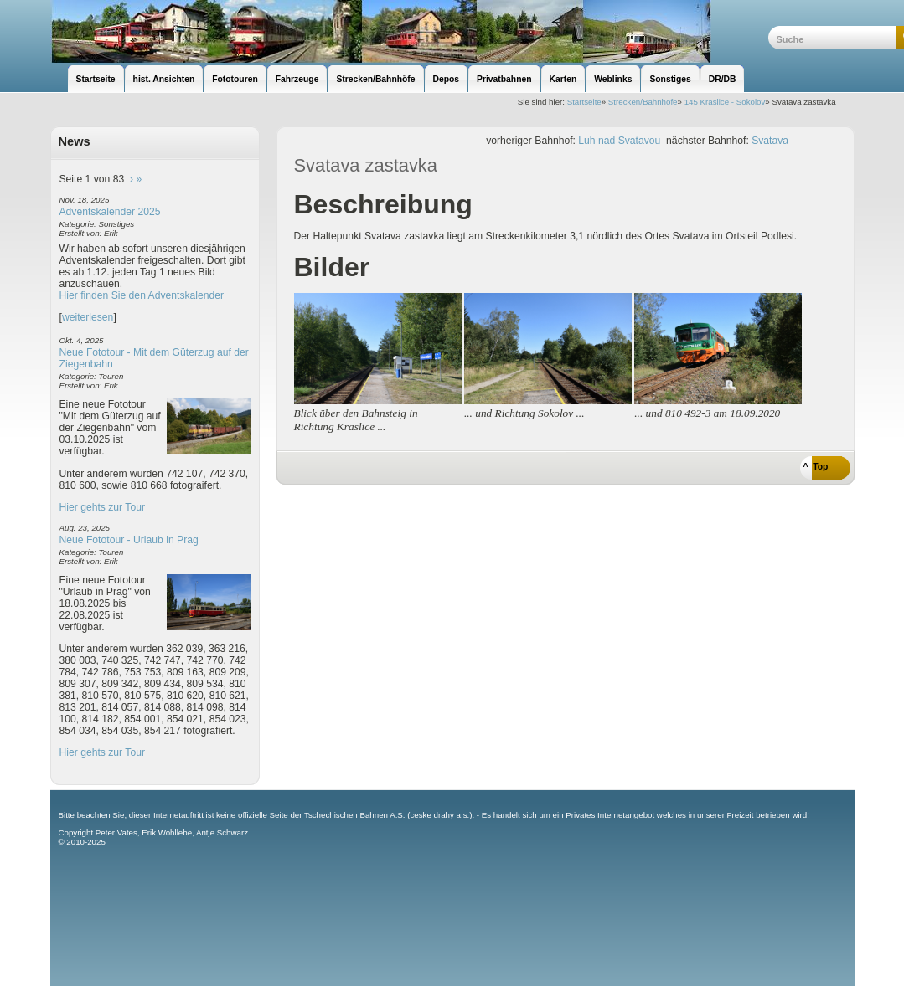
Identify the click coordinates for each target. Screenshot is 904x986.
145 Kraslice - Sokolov (725, 101)
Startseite (584, 101)
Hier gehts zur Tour (102, 507)
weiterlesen (88, 317)
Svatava (770, 140)
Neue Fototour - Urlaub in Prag (129, 540)
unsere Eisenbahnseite (409, 31)
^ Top (816, 466)
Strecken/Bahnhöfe (643, 101)
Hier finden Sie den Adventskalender (142, 295)
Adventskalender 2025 (110, 212)
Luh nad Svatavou (619, 140)
